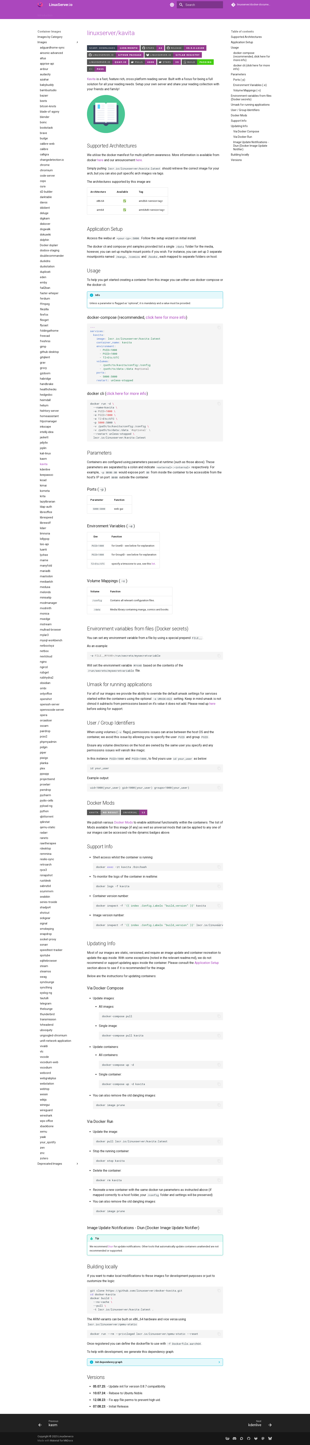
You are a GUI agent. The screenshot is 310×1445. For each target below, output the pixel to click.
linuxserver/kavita (111, 33)
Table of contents (242, 31)
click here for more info (166, 317)
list (153, 563)
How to (61, 14)
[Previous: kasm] (49, 1424)
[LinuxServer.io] (40, 5)
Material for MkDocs (61, 1440)
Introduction (45, 14)
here (100, 160)
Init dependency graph (108, 1362)
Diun (110, 1246)
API (100, 14)
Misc (149, 14)
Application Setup (207, 963)
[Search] (200, 4)
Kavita (91, 79)
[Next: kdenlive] (259, 1424)
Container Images (82, 14)
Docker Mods (123, 822)
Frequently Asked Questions (124, 14)
